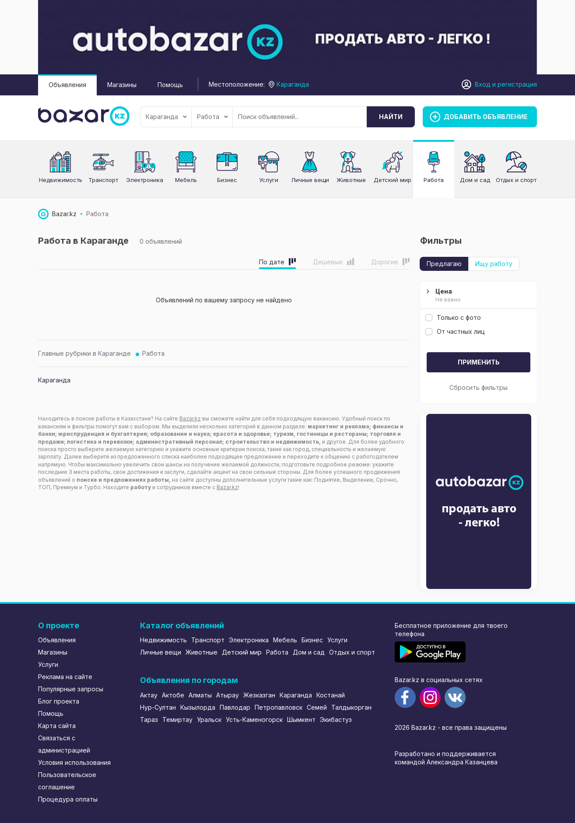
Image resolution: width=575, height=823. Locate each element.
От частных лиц (455, 331)
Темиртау (177, 719)
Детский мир (242, 652)
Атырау (227, 695)
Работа (212, 116)
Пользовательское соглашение (67, 781)
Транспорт (103, 179)
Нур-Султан (158, 707)
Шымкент (301, 719)
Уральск (209, 719)
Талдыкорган (351, 707)
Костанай (330, 695)
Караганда (166, 116)
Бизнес (227, 179)
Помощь (170, 84)
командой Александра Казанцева (446, 762)
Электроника (144, 179)
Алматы (200, 695)
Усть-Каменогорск (254, 719)
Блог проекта (58, 701)
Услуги (268, 179)
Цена (477, 295)
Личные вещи (160, 652)
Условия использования (74, 762)
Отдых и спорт (352, 652)
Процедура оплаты (68, 799)
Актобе (173, 695)
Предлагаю (444, 263)
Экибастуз (336, 719)
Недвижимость (60, 179)
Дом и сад (475, 179)
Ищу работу (493, 263)
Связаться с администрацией (64, 744)
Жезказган (259, 695)
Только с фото (453, 317)
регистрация (517, 84)
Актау (149, 695)
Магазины (122, 84)
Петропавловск (278, 707)
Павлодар (235, 707)
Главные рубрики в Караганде (84, 353)
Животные (201, 652)
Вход (483, 84)
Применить (479, 362)
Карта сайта (57, 725)
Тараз (149, 719)
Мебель (186, 179)
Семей (317, 707)
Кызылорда (197, 707)
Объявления (67, 84)
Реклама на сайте (65, 676)
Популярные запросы (70, 689)
